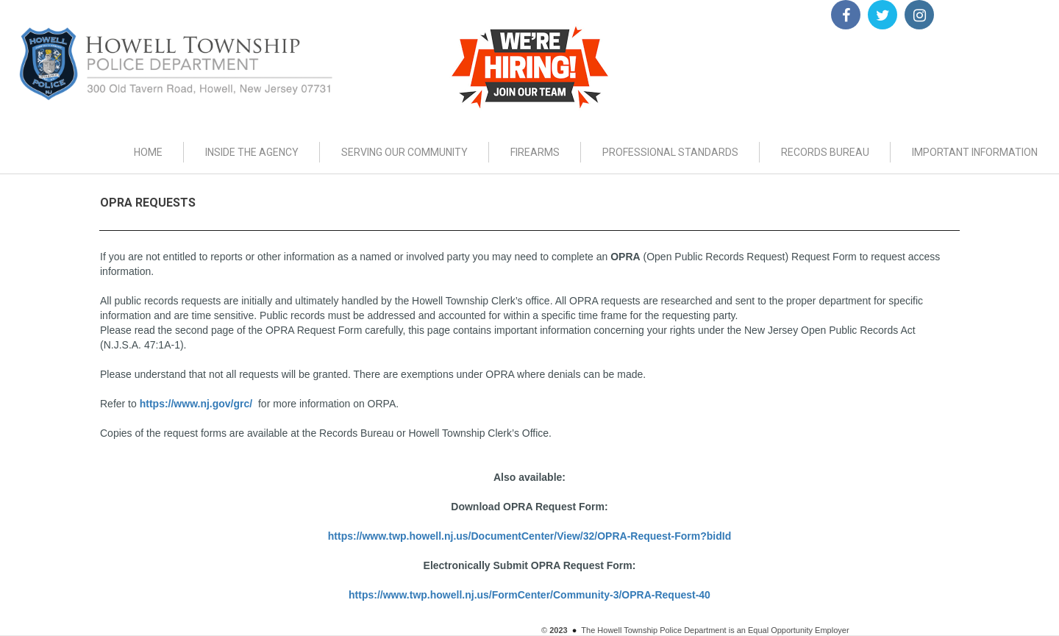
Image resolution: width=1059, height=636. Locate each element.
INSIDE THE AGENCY (252, 152)
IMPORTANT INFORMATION (975, 152)
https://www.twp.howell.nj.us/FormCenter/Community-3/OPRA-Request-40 (529, 595)
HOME (148, 152)
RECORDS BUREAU (825, 152)
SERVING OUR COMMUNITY (404, 152)
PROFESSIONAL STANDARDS (670, 152)
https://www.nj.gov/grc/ (196, 404)
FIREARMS (535, 152)
